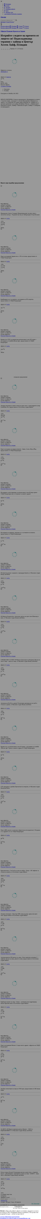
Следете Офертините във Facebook (9, 1216)
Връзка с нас (26, 1218)
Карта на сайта (8, 1218)
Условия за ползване (17, 1218)
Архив (2, 1218)
